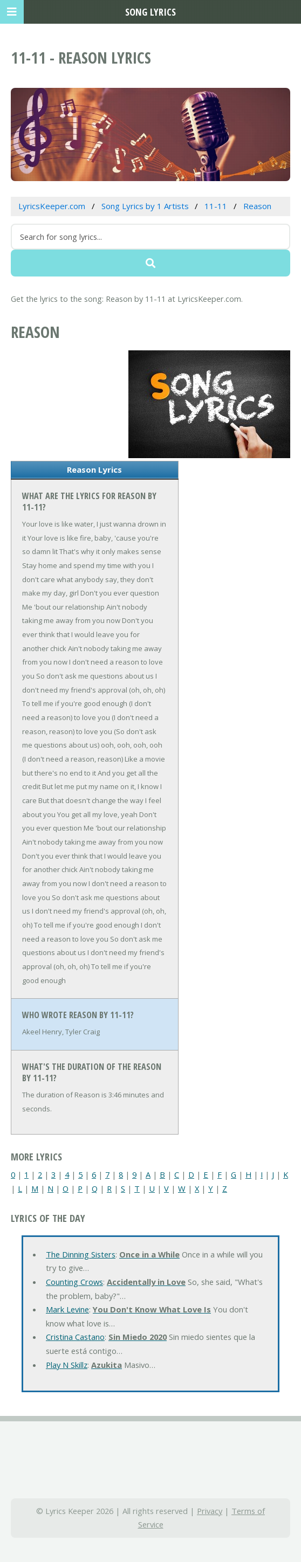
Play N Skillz (66, 1364)
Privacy (209, 1510)
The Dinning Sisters (80, 1254)
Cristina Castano (75, 1336)
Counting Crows (74, 1281)
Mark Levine (67, 1309)
